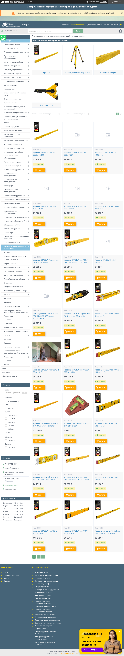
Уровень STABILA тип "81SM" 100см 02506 (107, 153)
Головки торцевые (11, 126)
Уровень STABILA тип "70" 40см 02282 (75, 207)
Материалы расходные (13, 130)
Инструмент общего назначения (12, 135)
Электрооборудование (13, 99)
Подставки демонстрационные (47, 620)
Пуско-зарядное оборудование (10, 180)
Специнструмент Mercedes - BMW (15, 94)
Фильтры (7, 302)
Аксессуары (8, 185)
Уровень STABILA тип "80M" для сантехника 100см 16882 (76, 478)
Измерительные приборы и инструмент (15, 247)
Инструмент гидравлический (15, 113)
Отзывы (7, 581)
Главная (65, 25)
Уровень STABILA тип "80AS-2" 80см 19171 (46, 371)
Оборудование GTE (12, 225)
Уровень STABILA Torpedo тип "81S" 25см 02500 (46, 261)
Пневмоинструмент (12, 242)
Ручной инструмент (12, 44)
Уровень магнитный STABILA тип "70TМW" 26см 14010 (45, 478)
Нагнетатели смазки (12, 306)
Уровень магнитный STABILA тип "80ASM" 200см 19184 (45, 424)
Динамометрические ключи (46, 581)
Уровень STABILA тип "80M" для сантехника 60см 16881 (76, 261)
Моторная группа (10, 85)
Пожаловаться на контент (68, 653)
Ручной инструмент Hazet (14, 279)
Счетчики (8, 283)
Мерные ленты (10, 263)
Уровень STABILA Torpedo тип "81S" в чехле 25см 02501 (77, 315)
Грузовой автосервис (12, 166)
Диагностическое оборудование (11, 190)
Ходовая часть (10, 89)
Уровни (7, 252)
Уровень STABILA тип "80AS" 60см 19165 (107, 207)
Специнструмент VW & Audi (15, 148)
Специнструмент (11, 48)
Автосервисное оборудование (10, 57)
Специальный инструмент (14, 207)
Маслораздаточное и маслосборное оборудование (16, 311)
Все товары (6, 40)
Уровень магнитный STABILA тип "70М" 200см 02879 (107, 532)
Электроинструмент (12, 66)
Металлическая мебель (13, 62)
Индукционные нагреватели (15, 217)
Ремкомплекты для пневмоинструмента (43, 602)
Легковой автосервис (12, 162)
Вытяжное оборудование (14, 169)
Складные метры (11, 260)
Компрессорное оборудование (10, 212)
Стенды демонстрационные (46, 617)
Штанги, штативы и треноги (15, 256)
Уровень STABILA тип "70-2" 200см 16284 (45, 153)
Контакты (114, 25)
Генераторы (8, 232)
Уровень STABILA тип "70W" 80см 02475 (76, 532)
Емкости (7, 320)
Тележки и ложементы (13, 144)
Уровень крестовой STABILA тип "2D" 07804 (76, 424)
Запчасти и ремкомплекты (45, 606)
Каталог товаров (77, 25)
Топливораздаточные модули (16, 290)
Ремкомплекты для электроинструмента (43, 610)
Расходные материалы (13, 73)
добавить (103, 2)
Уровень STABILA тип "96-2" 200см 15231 (45, 532)
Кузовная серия (10, 103)
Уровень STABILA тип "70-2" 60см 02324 (107, 424)
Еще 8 (10, 432)
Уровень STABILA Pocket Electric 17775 (105, 261)
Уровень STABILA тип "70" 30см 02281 (75, 153)
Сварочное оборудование (14, 195)
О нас (106, 25)
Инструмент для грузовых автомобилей (14, 107)
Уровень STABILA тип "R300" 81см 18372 (107, 315)
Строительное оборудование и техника (16, 237)
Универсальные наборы (13, 152)
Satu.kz (73, 651)
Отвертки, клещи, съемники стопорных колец (15, 117)
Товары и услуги (42, 36)
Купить (40, 170)
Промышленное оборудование (10, 174)
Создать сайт (19, 2)
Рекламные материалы (44, 626)
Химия (6, 364)
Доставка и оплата (94, 25)
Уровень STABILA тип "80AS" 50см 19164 (45, 207)
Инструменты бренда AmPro (15, 221)
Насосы (7, 294)
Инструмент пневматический (16, 140)
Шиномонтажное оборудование (11, 157)
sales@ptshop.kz (11, 485)
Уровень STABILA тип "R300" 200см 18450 (76, 371)
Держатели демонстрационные (48, 623)
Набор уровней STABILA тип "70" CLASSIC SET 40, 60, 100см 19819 (45, 316)
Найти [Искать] (78, 31)
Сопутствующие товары (13, 70)
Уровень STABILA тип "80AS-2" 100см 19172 (108, 371)
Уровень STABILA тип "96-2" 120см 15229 (107, 478)
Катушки (7, 298)
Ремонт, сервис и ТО (12, 77)
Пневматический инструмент (16, 52)
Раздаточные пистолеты (14, 287)
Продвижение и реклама (14, 81)
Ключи (6, 123)
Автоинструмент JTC (43, 584)
